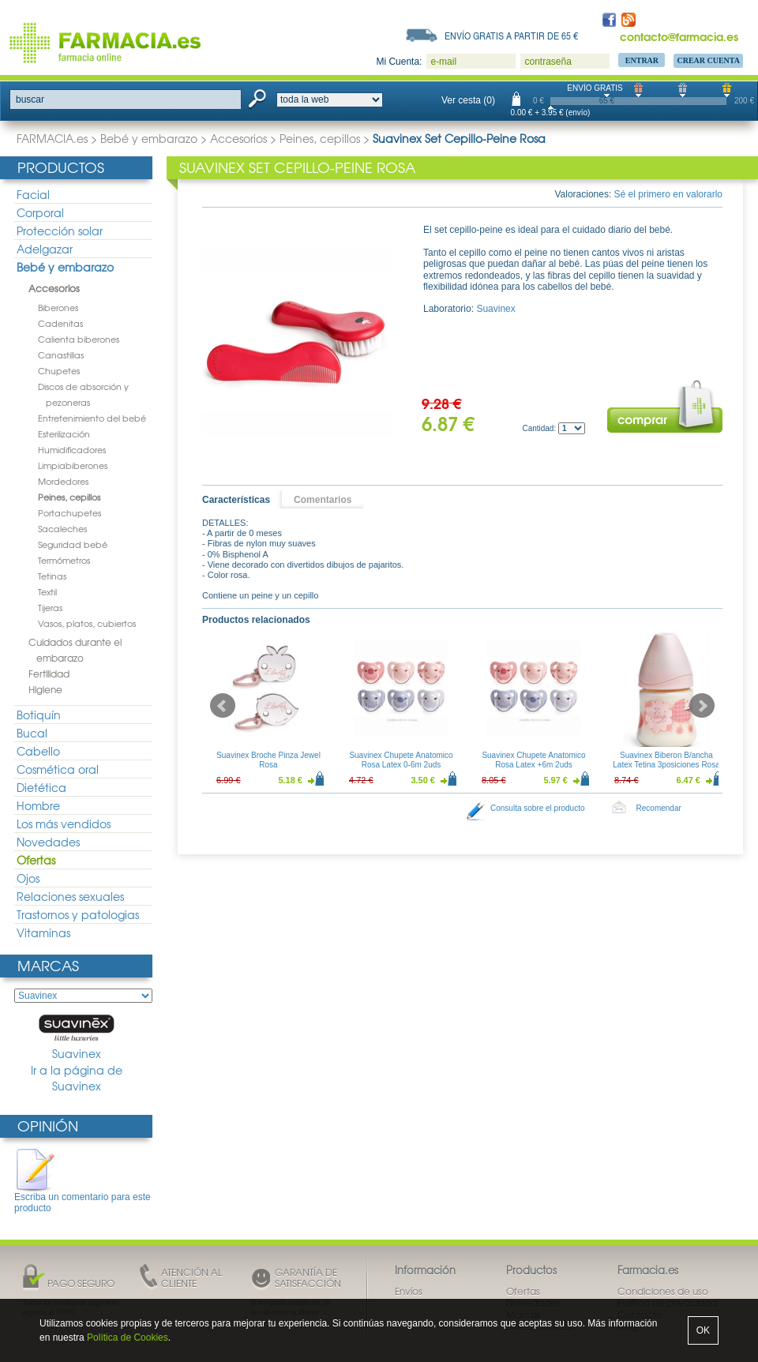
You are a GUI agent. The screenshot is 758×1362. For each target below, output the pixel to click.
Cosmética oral (58, 769)
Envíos (408, 1291)
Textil (47, 591)
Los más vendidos (64, 823)
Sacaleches (62, 528)
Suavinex (76, 1037)
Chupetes (59, 370)
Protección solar (60, 230)
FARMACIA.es (52, 138)
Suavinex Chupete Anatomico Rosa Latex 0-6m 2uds (400, 760)
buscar (30, 99)
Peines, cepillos (320, 138)
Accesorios (238, 138)
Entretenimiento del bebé (92, 417)
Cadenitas (60, 323)
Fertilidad (48, 673)
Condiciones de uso (662, 1291)
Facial (33, 194)
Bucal (32, 733)
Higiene (45, 689)
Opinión (47, 1125)
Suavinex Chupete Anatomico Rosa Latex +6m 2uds (533, 760)
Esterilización (64, 433)
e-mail (443, 61)
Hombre (38, 805)
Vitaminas (43, 932)
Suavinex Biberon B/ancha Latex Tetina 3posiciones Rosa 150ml (666, 765)
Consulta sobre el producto (537, 808)
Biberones (58, 307)
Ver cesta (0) (468, 100)
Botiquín (39, 714)
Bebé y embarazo (148, 138)
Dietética (41, 787)
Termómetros (64, 559)
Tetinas (52, 575)
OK (703, 1330)
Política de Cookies (127, 1337)
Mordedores (63, 481)
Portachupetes (69, 512)
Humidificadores (72, 449)
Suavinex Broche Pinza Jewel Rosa (268, 760)
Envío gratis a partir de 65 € (512, 35)
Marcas (48, 965)
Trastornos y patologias (78, 914)
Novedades (48, 842)
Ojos (28, 878)
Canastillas (61, 354)
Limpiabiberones (72, 465)
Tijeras (50, 607)
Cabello (38, 751)
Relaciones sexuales (70, 896)
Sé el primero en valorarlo (668, 194)
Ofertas (36, 860)
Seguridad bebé (72, 544)
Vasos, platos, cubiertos (87, 623)
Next (702, 706)
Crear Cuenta (708, 60)
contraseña (547, 61)
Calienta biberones (78, 338)
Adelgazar (45, 249)
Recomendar (658, 808)
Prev (222, 706)
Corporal (40, 212)
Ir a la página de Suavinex (76, 1078)
